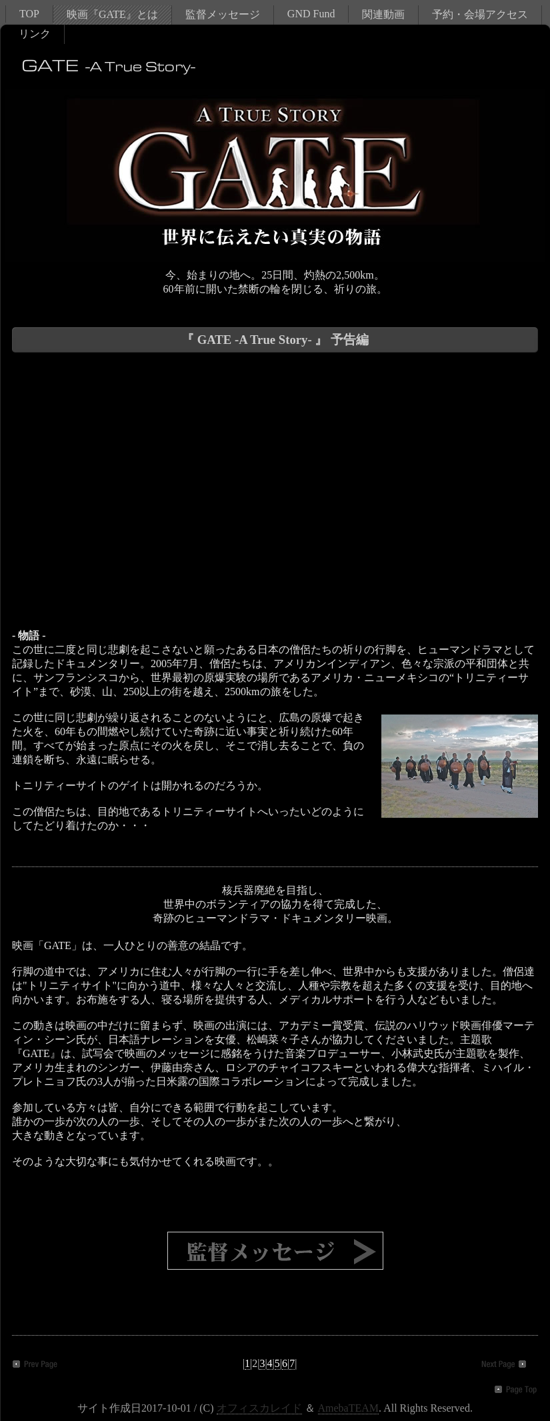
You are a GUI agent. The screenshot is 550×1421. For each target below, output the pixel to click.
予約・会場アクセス (480, 14)
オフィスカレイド (259, 1408)
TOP (29, 13)
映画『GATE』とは (112, 14)
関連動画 (383, 14)
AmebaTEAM (348, 1408)
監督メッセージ (222, 14)
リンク (35, 33)
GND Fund (311, 13)
